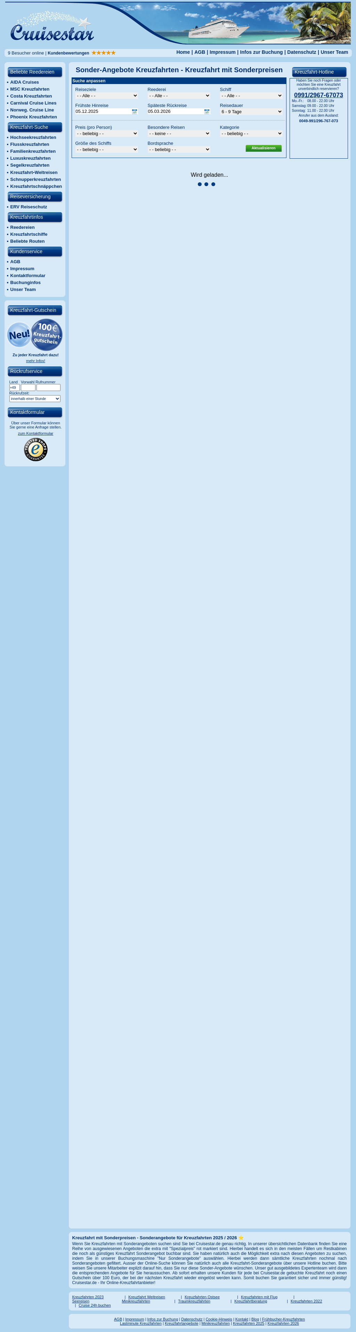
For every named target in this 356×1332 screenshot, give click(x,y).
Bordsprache (160, 143)
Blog (255, 1319)
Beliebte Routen (27, 241)
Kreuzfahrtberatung (250, 1301)
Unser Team (334, 52)
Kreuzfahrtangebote (182, 1323)
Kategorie (230, 127)
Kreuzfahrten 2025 (249, 1323)
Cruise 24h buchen (95, 1305)
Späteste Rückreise (167, 105)
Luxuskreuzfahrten (30, 158)
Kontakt (241, 1319)
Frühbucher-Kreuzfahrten (283, 1319)
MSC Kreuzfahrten (30, 89)
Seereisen (81, 1301)
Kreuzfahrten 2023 (88, 1297)
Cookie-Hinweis (218, 1319)
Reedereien (22, 227)
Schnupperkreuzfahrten (35, 179)
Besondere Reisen (166, 127)
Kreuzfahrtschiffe (29, 234)
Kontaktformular (28, 275)
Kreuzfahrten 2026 (283, 1323)
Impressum (223, 52)
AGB (199, 52)
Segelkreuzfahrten (30, 165)
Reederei (157, 89)
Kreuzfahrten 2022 (306, 1301)
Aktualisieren (263, 148)
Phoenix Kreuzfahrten (33, 116)
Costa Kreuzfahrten (31, 96)
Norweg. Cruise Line (32, 110)
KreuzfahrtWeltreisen (34, 172)
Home (183, 52)
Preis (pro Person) (93, 127)
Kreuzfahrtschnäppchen (36, 186)
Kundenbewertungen (82, 53)
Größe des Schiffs (93, 143)
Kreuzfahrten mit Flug (259, 1297)
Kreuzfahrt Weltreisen (146, 1297)
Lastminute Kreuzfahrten (141, 1323)
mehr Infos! (35, 361)
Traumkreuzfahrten (194, 1301)
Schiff (225, 89)
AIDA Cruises (24, 82)
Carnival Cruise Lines (33, 103)
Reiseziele (85, 89)
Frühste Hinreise (91, 105)
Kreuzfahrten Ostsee (202, 1297)
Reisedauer (231, 105)
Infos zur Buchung (261, 52)
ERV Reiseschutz (28, 206)
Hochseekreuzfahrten (33, 137)
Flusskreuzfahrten (29, 144)
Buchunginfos (25, 282)
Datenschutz (301, 52)
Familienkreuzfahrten (33, 151)
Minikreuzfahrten (136, 1301)
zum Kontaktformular (35, 433)
